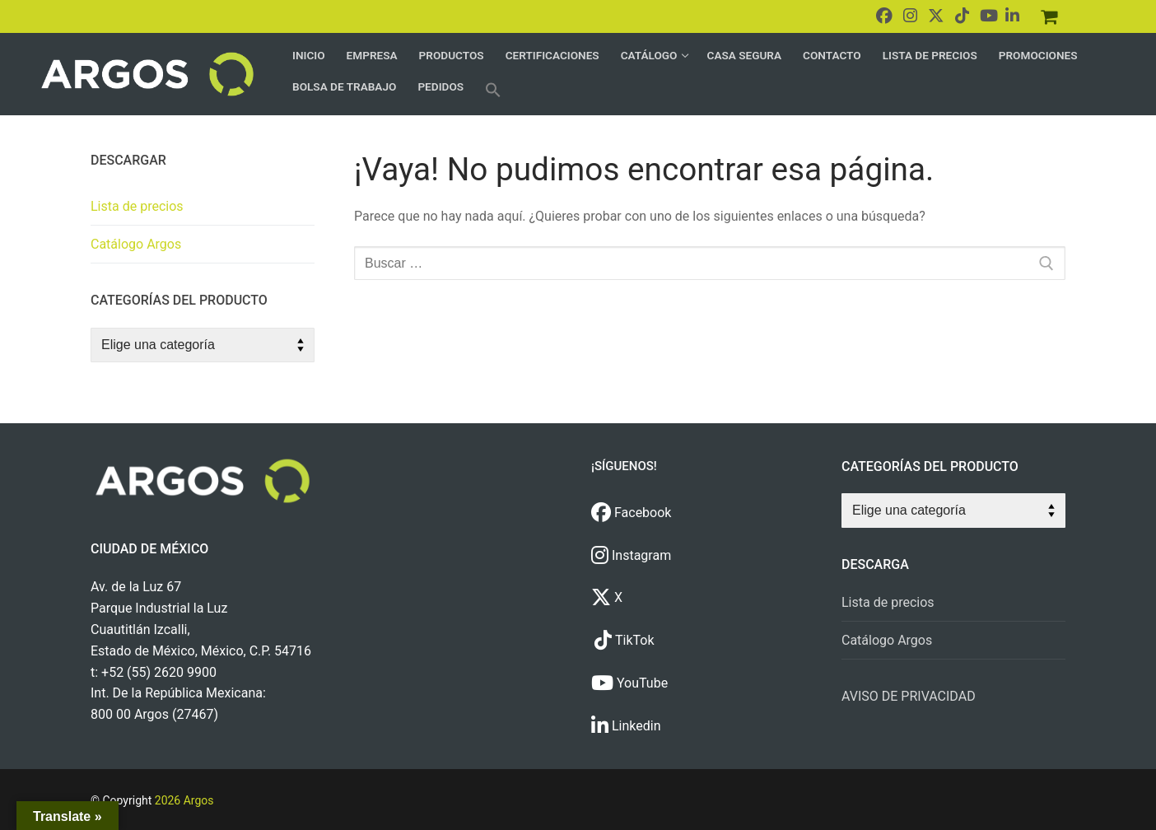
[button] (493, 90)
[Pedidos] (1048, 16)
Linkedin (626, 726)
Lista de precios (137, 206)
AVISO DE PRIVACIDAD (908, 696)
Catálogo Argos (136, 244)
